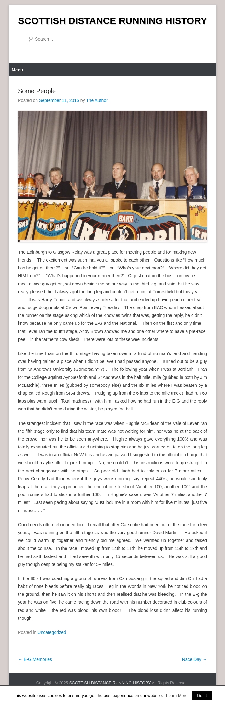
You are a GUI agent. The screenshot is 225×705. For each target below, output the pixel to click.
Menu (17, 69)
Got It (202, 695)
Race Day (194, 659)
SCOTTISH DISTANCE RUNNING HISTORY (112, 20)
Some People (37, 90)
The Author (97, 100)
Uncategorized (52, 632)
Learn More (177, 695)
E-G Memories (35, 659)
